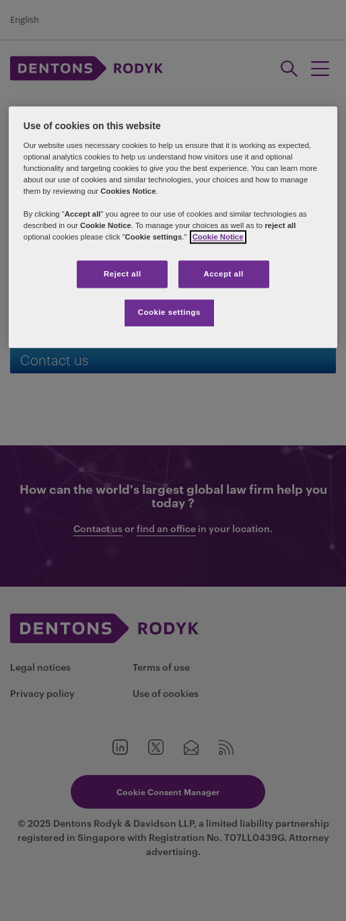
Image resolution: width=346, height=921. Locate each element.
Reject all (122, 274)
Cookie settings (169, 313)
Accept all (223, 274)
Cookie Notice (218, 237)
